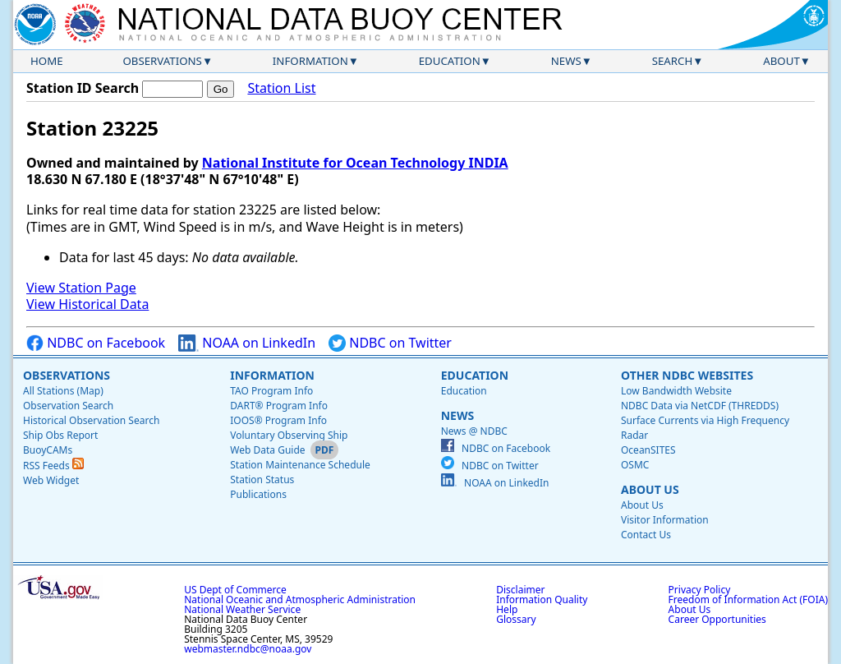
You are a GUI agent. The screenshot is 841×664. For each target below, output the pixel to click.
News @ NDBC (474, 431)
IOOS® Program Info (278, 420)
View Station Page (81, 288)
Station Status (262, 479)
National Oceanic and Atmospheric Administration (300, 599)
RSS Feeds (53, 466)
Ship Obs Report (60, 435)
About (781, 60)
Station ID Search (82, 88)
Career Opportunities (717, 619)
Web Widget (51, 480)
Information (310, 60)
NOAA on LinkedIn (246, 343)
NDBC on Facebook (95, 343)
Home (46, 60)
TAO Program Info (271, 391)
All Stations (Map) (63, 391)
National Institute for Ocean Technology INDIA (355, 163)
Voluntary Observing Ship (288, 435)
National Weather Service (242, 609)
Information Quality (541, 599)
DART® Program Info (279, 406)
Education (449, 60)
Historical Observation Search (91, 420)
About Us (650, 489)
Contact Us (646, 535)
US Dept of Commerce (235, 590)
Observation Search (68, 406)
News (566, 60)
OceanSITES (648, 450)
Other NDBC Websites (687, 375)
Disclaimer (520, 590)
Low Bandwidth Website (676, 391)
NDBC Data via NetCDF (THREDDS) (700, 406)
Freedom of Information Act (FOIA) (748, 599)
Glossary (515, 619)
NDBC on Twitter (390, 343)
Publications (258, 494)
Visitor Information (665, 520)
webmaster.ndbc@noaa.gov (247, 649)
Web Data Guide (267, 450)
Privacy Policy (700, 590)
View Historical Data (87, 304)
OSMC (635, 465)
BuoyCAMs (47, 450)
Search (672, 60)
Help (506, 609)
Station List (281, 88)
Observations (161, 60)
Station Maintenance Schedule (300, 465)
